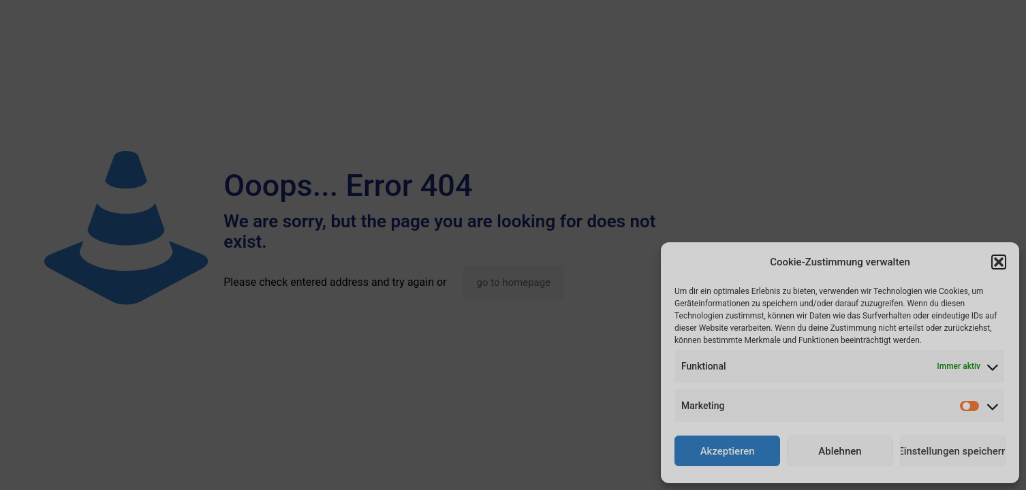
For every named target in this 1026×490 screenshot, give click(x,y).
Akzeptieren (727, 451)
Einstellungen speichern (953, 451)
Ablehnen (839, 451)
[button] (999, 262)
